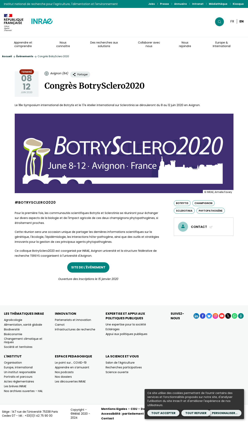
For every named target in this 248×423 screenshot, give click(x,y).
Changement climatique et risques (23, 340)
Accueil (7, 56)
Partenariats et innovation (73, 320)
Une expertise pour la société (126, 324)
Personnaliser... (224, 413)
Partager (80, 74)
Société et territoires (18, 347)
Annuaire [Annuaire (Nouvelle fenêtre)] (180, 4)
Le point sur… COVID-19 (71, 363)
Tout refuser (195, 413)
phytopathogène (211, 210)
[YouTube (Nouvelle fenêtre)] (222, 316)
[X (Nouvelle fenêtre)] (228, 316)
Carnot (60, 325)
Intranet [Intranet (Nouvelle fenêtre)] (197, 4)
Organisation (13, 363)
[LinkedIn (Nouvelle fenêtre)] (196, 316)
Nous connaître (63, 44)
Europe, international (18, 367)
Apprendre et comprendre (23, 44)
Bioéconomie (13, 334)
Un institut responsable (20, 372)
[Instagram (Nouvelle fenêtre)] (215, 316)
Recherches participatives (124, 367)
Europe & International (221, 44)
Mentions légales (114, 409)
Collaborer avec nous (149, 44)
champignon (203, 203)
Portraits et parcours (18, 377)
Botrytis (182, 203)
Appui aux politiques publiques (126, 334)
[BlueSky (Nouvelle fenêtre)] (209, 316)
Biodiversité (12, 329)
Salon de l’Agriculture (120, 363)
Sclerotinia (184, 210)
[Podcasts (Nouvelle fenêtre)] (241, 316)
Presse (164, 4)
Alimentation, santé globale (23, 325)
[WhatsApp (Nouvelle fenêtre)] (234, 316)
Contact (202, 227)
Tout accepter (163, 413)
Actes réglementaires (19, 381)
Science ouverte (117, 372)
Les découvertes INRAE (70, 381)
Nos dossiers (63, 377)
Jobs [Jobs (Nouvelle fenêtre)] (151, 4)
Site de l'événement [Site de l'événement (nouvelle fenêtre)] (88, 267)
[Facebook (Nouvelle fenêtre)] (202, 316)
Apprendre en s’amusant (72, 367)
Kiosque (238, 4)
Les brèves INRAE (15, 386)
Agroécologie (13, 320)
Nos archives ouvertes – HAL (23, 391)
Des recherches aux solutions (104, 44)
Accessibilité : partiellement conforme (130, 414)
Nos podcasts (64, 372)
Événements (24, 56)
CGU (134, 409)
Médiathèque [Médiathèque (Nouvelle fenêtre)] (218, 4)
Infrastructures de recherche (75, 329)
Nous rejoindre (185, 44)
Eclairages (113, 329)
